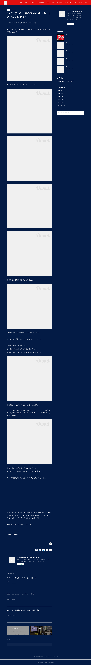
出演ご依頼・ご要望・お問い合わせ (71, 2)
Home (31, 2)
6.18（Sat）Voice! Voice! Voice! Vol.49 (20, 594)
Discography (51, 2)
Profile (36, 2)
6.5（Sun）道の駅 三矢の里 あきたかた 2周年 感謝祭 (24, 610)
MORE (84, 2)
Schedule (43, 2)
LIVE (61, 81)
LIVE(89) (9, 538)
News (70, 81)
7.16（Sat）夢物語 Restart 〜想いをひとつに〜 (22, 578)
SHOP (57, 2)
